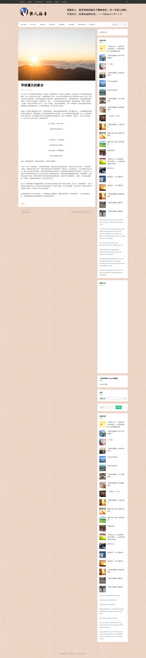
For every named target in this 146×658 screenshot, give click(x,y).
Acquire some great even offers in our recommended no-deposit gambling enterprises (111, 272)
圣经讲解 (71, 24)
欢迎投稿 (57, 1)
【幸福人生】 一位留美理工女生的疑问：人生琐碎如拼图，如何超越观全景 (116, 49)
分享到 (101, 32)
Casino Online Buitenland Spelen (109, 595)
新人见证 (33, 24)
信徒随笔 (61, 24)
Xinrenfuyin (72, 653)
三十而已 (110, 64)
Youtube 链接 (103, 384)
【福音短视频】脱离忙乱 (115, 202)
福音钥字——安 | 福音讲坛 (115, 177)
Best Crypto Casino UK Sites (108, 618)
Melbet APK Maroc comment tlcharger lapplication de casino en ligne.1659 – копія (111, 611)
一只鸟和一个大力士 (113, 116)
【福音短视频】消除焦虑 (115, 211)
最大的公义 (110, 168)
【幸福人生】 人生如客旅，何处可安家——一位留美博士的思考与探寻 (116, 161)
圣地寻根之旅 (82, 24)
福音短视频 (49, 1)
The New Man (82, 653)
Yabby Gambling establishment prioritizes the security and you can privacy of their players (110, 252)
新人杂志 (64, 1)
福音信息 (42, 24)
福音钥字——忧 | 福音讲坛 (115, 185)
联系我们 (30, 1)
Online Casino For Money (107, 604)
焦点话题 (23, 24)
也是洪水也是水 (112, 90)
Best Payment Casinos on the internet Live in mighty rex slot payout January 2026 (111, 222)
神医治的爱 (110, 150)
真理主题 (52, 24)
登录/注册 (22, 1)
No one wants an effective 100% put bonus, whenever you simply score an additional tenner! (111, 625)
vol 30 (22, 203)
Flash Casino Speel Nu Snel (108, 600)
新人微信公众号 (39, 1)
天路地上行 (92, 24)
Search (119, 407)
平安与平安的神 (112, 81)
